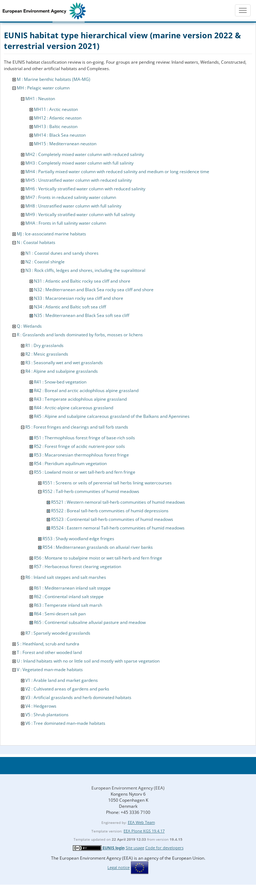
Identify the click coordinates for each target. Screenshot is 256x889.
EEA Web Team (141, 822)
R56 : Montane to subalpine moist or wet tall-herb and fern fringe (98, 558)
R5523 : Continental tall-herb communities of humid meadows (112, 519)
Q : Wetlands (29, 326)
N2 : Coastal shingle (45, 262)
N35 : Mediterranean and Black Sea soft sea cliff (81, 315)
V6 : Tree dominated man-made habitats (65, 723)
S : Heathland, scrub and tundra (48, 644)
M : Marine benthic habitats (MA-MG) (53, 79)
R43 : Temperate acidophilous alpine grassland (80, 399)
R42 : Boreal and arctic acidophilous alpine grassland (86, 390)
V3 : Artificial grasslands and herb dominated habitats (78, 697)
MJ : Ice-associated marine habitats (51, 234)
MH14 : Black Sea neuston (60, 135)
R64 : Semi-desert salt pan (60, 614)
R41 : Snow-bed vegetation (60, 382)
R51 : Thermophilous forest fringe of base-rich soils (84, 438)
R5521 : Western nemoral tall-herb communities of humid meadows (118, 502)
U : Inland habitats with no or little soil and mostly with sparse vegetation (88, 661)
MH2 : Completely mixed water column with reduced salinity (84, 154)
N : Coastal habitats (36, 242)
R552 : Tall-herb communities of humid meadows (90, 491)
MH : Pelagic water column (43, 88)
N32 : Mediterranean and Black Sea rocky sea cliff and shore (94, 290)
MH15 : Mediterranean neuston (65, 144)
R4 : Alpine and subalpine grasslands (61, 371)
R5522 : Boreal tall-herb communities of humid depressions (110, 511)
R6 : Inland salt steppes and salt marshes (65, 577)
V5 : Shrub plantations (47, 715)
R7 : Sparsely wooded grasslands (57, 633)
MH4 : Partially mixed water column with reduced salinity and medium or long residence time (117, 171)
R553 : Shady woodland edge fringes (78, 539)
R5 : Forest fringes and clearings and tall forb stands (76, 427)
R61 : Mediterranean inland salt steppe (72, 588)
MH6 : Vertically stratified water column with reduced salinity (85, 189)
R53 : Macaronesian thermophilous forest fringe (81, 455)
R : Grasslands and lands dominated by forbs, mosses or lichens (80, 335)
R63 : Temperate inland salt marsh (68, 605)
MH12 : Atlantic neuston (57, 118)
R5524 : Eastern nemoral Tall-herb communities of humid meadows (118, 528)
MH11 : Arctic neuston (56, 109)
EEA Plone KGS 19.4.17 (144, 831)
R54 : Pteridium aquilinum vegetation (70, 463)
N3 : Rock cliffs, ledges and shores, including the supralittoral (85, 270)
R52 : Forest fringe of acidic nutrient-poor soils (79, 446)
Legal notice (118, 867)
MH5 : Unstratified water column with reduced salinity (78, 180)
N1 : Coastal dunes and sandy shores (62, 253)
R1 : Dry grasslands (44, 345)
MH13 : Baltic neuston (55, 126)
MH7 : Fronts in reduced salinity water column (70, 197)
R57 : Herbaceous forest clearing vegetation (77, 566)
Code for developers (164, 847)
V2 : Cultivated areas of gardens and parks (67, 689)
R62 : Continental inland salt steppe (69, 597)
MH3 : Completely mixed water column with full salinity (79, 163)
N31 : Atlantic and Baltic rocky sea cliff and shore (82, 281)
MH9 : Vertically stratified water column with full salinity (80, 214)
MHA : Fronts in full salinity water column (65, 223)
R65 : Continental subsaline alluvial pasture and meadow (90, 622)
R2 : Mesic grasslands (46, 354)
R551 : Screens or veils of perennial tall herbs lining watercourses (107, 483)
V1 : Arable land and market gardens (61, 680)
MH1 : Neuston (40, 99)
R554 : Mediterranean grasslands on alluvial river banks (97, 547)
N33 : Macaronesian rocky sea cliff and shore (78, 298)
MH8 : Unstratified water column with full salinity (73, 206)
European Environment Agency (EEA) (128, 788)
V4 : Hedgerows (40, 706)
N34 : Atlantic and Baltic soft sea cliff (70, 307)
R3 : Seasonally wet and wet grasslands (64, 363)
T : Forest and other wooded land (49, 652)
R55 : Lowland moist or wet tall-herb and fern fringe (84, 472)
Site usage (135, 847)
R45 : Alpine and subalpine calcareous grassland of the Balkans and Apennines (112, 416)
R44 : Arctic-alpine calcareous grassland (73, 408)
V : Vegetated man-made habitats (50, 669)
